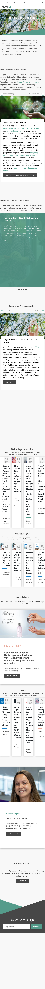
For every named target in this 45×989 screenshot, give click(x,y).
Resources (17, 3)
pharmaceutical (35, 128)
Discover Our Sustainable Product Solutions (20, 175)
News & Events (6, 3)
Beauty (19, 82)
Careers (26, 3)
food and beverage (14, 131)
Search (36, 926)
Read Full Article (12, 675)
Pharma (36, 82)
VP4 (37, 347)
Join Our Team (14, 834)
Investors (35, 3)
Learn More (9, 382)
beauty (6, 128)
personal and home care (18, 128)
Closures (26, 82)
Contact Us (22, 881)
